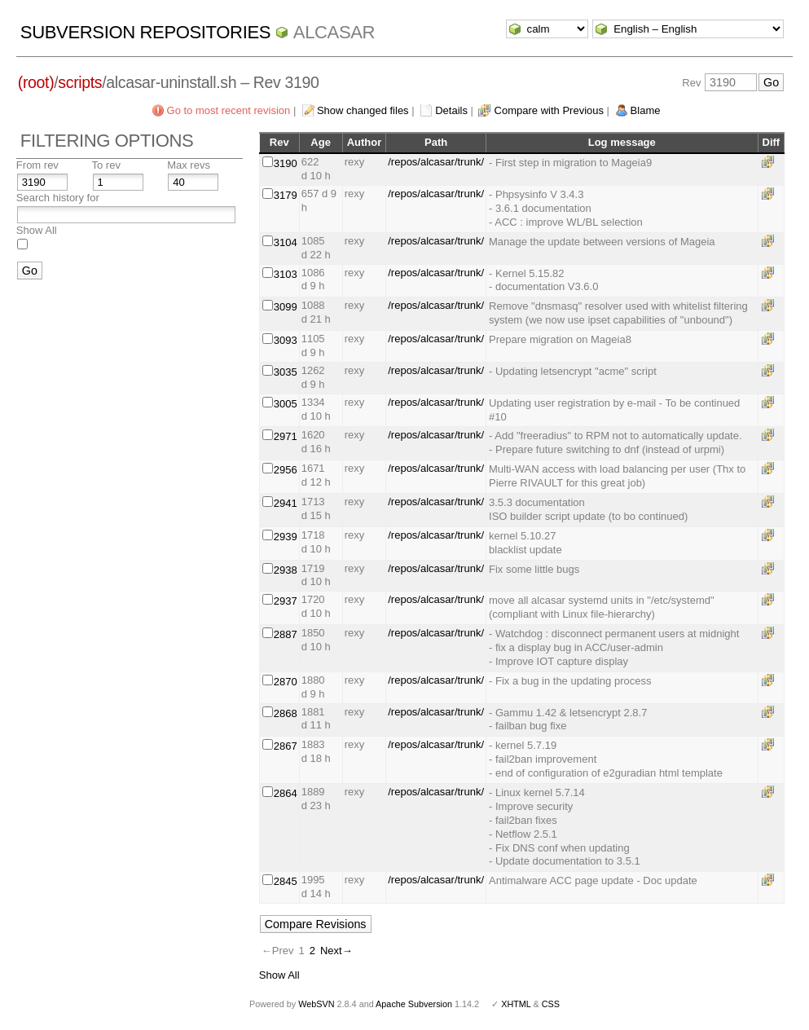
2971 (285, 436)
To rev (106, 165)
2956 (285, 470)
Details (451, 110)
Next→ (336, 950)
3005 (285, 404)
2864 (285, 793)
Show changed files (363, 110)
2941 (285, 503)
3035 (285, 372)
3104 (285, 242)
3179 (285, 195)
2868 (285, 713)
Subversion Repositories (145, 32)
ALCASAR (334, 32)
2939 (285, 536)
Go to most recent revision (229, 110)
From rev (37, 165)
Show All (36, 230)
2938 (285, 570)
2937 (285, 601)
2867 (285, 746)
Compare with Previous (549, 110)
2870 (285, 682)
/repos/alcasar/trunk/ (436, 162)
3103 (285, 274)
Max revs (188, 165)
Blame (646, 110)
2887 (285, 634)
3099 (285, 307)
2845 (285, 881)
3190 (285, 163)
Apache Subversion (414, 1004)
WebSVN (316, 1004)
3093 (285, 340)
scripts (80, 82)
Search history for (57, 197)
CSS (551, 1004)
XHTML (515, 1004)
